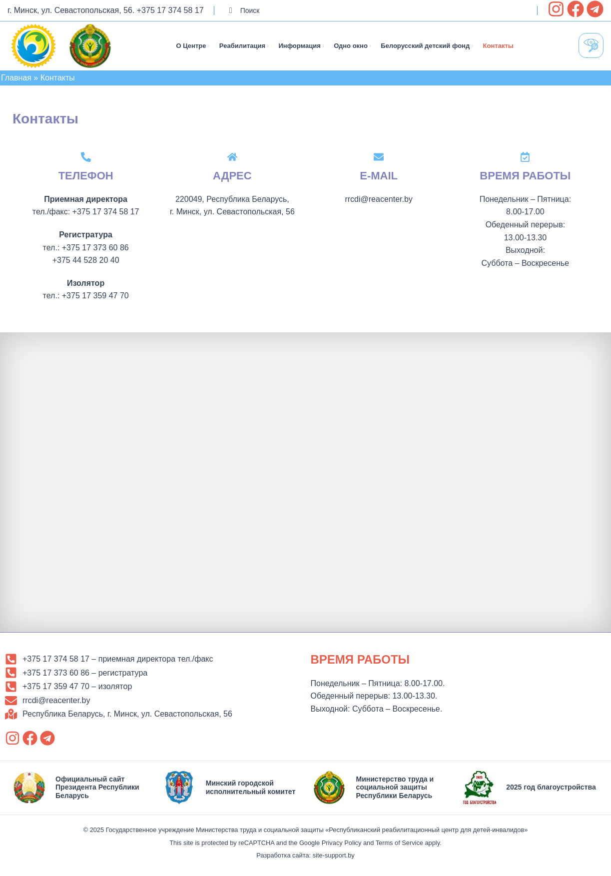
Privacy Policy (342, 845)
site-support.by (334, 858)
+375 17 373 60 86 (95, 250)
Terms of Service (399, 845)
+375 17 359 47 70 (95, 298)
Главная (16, 80)
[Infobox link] (80, 790)
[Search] (375, 10)
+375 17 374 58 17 (170, 10)
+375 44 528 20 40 (85, 263)
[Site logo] (33, 46)
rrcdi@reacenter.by (378, 202)
